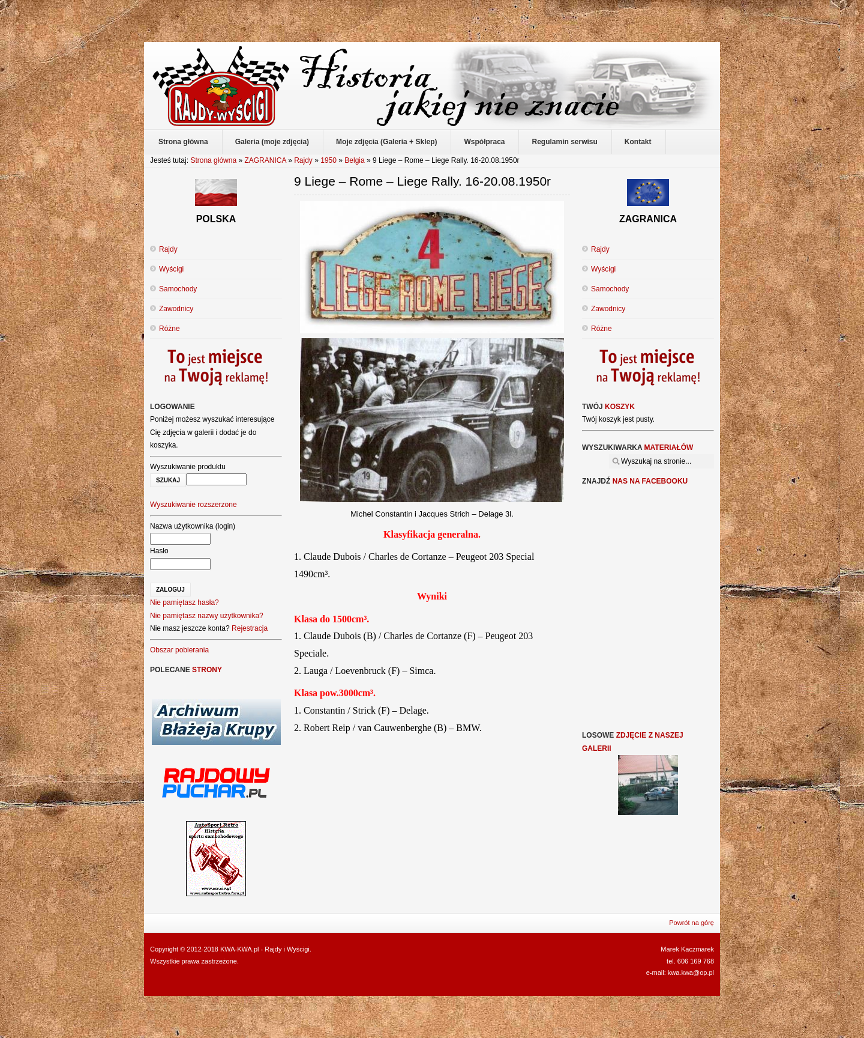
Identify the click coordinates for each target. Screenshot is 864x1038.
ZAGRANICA (265, 160)
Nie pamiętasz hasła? (184, 602)
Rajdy (303, 160)
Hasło (159, 551)
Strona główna (213, 160)
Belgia (354, 160)
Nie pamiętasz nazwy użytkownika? (206, 616)
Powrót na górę (691, 922)
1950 (328, 160)
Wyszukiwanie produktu (188, 467)
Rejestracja (250, 628)
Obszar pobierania (179, 650)
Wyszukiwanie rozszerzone (193, 504)
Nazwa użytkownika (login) (192, 526)
